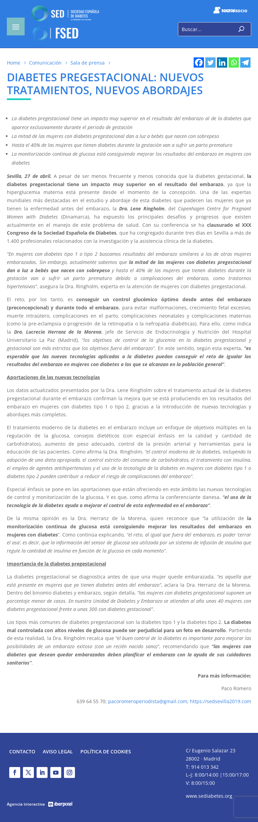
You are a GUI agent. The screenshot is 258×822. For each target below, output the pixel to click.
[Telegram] (245, 62)
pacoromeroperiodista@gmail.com (147, 701)
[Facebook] (199, 62)
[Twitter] (210, 62)
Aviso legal (58, 752)
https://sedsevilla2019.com (220, 701)
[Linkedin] (222, 62)
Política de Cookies (105, 752)
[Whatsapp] (234, 62)
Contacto (22, 752)
